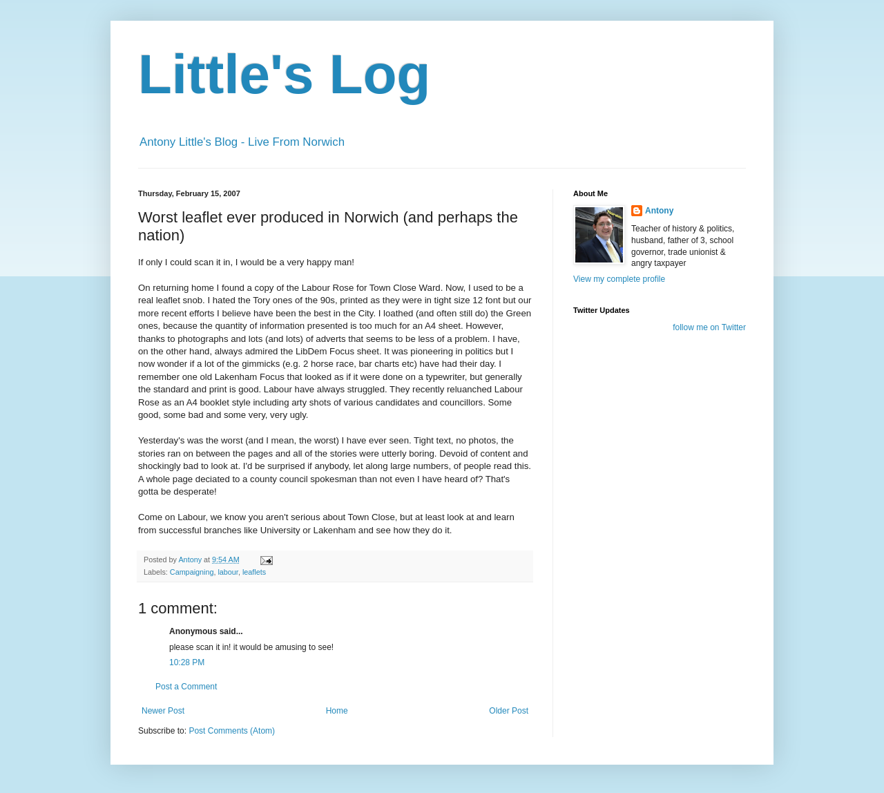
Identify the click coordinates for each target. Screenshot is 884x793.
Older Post (508, 711)
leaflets (254, 572)
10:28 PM (186, 662)
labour (228, 572)
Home (337, 711)
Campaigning (192, 572)
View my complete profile (619, 279)
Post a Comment (186, 686)
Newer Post (163, 711)
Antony (659, 211)
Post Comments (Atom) (232, 731)
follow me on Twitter (709, 327)
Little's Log (284, 74)
